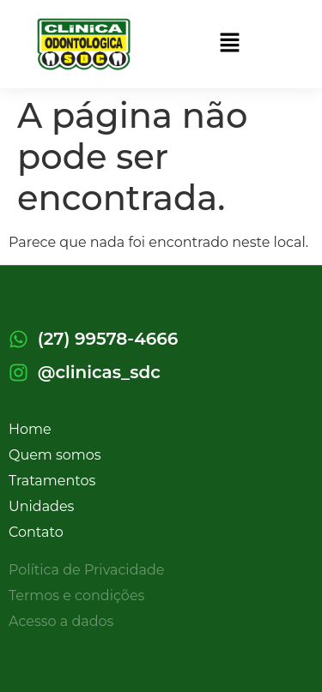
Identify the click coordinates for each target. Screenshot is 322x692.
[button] (229, 44)
